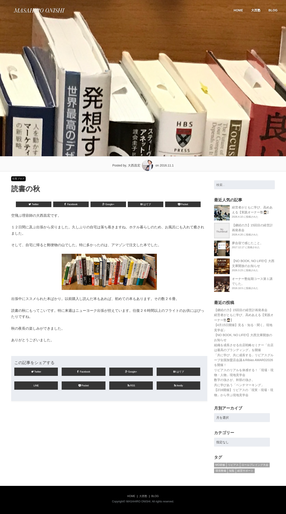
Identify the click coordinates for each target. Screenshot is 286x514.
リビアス (233, 464)
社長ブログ (18, 178)
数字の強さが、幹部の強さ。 (234, 380)
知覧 (231, 470)
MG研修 (220, 464)
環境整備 (220, 470)
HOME (238, 10)
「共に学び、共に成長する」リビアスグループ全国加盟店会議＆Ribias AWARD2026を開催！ (243, 360)
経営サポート (245, 470)
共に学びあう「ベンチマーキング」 (239, 385)
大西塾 (256, 10)
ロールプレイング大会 (255, 464)
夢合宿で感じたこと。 (247, 243)
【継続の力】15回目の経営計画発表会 (241, 310)
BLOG (273, 10)
